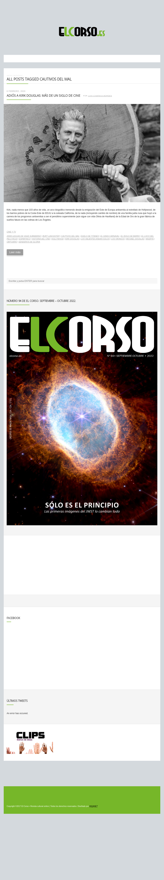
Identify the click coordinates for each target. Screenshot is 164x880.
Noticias (18, 75)
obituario (12, 242)
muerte (150, 239)
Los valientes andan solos (95, 239)
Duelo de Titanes (90, 236)
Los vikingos (117, 239)
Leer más (14, 252)
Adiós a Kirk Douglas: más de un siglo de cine (43, 95)
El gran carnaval (109, 236)
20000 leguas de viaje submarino (24, 236)
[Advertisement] (82, 11)
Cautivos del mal (70, 236)
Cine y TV (11, 232)
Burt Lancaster (51, 236)
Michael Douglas (135, 239)
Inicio (9, 75)
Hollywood (58, 239)
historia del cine (41, 239)
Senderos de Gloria (29, 242)
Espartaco (24, 239)
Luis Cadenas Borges (100, 96)
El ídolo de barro (130, 236)
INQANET (93, 806)
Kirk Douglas (72, 239)
